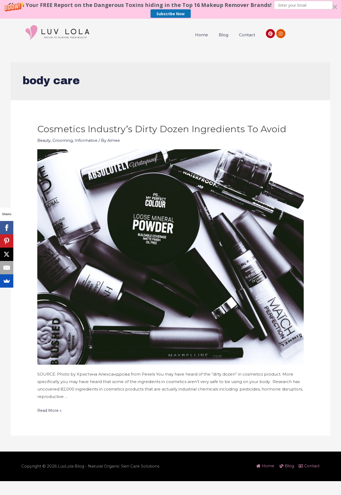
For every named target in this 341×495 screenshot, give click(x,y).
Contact (247, 34)
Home (201, 34)
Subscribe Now (170, 13)
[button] (170, 9)
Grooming (63, 154)
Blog (223, 34)
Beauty (44, 154)
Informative (87, 154)
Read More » (50, 424)
